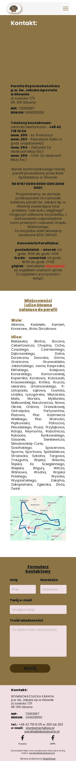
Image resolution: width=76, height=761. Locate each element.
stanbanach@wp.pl (40, 728)
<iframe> (38, 55)
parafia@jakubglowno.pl (42, 753)
